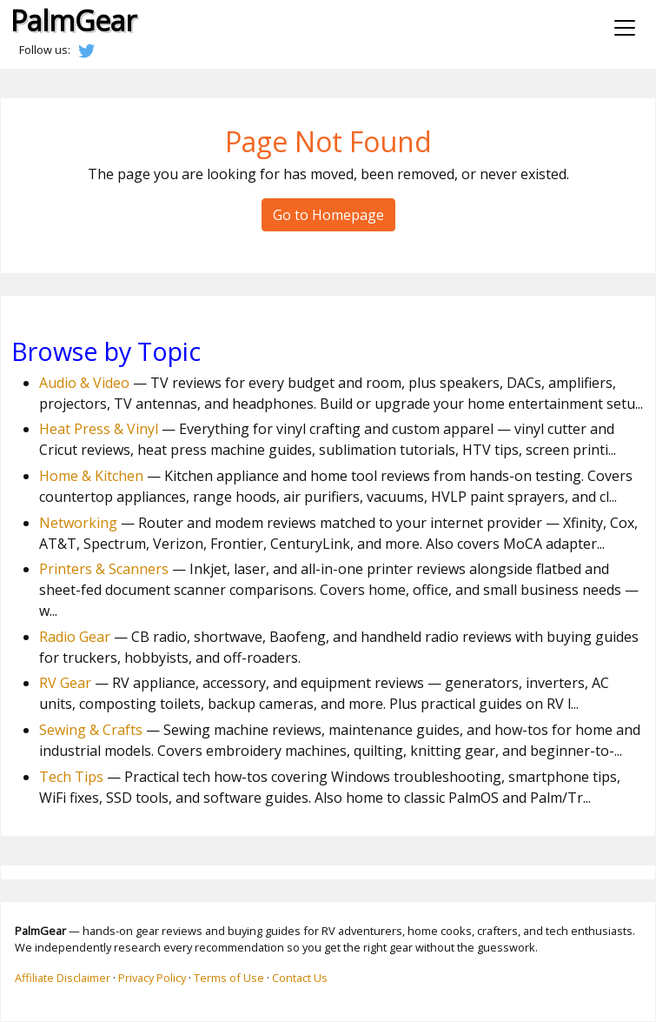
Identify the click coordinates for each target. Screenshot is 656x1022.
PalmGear (73, 20)
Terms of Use (229, 977)
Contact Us (300, 977)
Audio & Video (84, 382)
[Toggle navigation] (625, 27)
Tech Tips (71, 776)
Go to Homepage (328, 214)
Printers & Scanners (104, 568)
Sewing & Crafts (90, 729)
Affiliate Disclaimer (62, 977)
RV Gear (65, 682)
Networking (78, 522)
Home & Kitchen (91, 475)
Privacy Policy (152, 977)
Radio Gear (74, 636)
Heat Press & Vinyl (98, 428)
